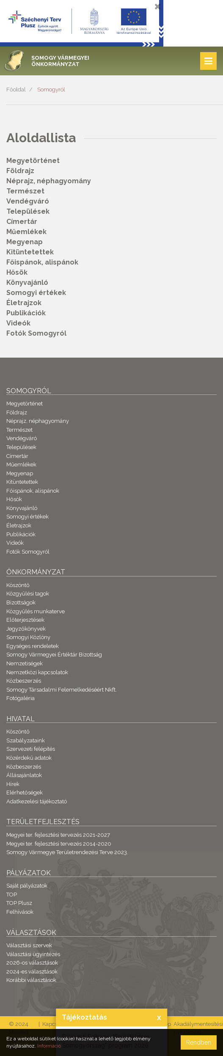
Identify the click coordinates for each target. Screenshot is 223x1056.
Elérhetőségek (24, 792)
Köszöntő (18, 585)
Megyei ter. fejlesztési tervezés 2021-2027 (58, 835)
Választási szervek (29, 945)
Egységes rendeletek (32, 646)
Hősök (17, 272)
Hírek (12, 784)
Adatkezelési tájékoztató (36, 801)
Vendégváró (27, 201)
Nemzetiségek (24, 663)
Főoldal (16, 89)
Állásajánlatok (24, 775)
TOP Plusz (19, 903)
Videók (18, 323)
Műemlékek (26, 232)
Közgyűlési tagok (27, 593)
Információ (49, 1046)
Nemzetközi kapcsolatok (37, 672)
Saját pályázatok (26, 885)
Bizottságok (21, 602)
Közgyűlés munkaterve (35, 611)
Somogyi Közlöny (28, 637)
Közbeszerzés (23, 681)
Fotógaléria (20, 698)
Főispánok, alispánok (42, 262)
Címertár (21, 222)
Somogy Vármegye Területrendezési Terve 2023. (67, 852)
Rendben (198, 1042)
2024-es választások (32, 971)
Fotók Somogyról (36, 333)
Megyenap (24, 242)
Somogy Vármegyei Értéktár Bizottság (54, 654)
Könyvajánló (27, 282)
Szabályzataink (25, 740)
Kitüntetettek (30, 252)
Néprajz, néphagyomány (48, 181)
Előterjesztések (25, 620)
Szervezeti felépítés (30, 749)
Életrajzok (23, 303)
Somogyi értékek (36, 293)
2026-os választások (32, 962)
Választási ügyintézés (33, 954)
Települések (28, 211)
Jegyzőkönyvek (26, 629)
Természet (25, 191)
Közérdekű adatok (29, 758)
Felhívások (19, 912)
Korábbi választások (31, 980)
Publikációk (26, 313)
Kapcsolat (54, 1024)
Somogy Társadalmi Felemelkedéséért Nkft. (61, 690)
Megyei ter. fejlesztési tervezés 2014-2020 (58, 844)
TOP (11, 894)
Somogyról (51, 89)
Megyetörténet (33, 161)
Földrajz (20, 171)
